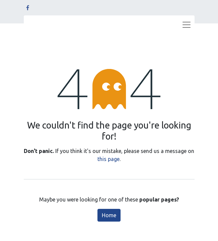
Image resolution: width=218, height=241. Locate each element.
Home (109, 215)
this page (108, 159)
